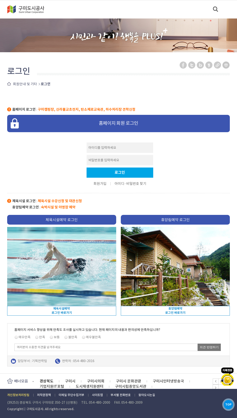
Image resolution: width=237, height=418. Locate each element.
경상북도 (46, 381)
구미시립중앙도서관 (130, 386)
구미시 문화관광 (128, 381)
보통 (57, 337)
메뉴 (230, 9)
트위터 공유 (192, 65)
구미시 (70, 381)
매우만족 (25, 337)
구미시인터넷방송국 (168, 381)
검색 (216, 9)
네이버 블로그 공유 (200, 65)
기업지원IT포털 (52, 386)
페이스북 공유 (183, 65)
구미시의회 (95, 381)
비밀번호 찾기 (136, 183)
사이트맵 (97, 395)
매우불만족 (93, 337)
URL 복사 (217, 65)
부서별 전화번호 (121, 395)
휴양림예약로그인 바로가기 (175, 311)
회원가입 (100, 183)
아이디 (119, 183)
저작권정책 (44, 395)
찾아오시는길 (146, 395)
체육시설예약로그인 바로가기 (62, 311)
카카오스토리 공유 (209, 65)
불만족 (72, 337)
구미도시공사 (28, 9)
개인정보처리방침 (18, 395)
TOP (227, 404)
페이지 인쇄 (226, 65)
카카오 (227, 374)
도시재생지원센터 (89, 386)
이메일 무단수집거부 (71, 395)
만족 (42, 337)
